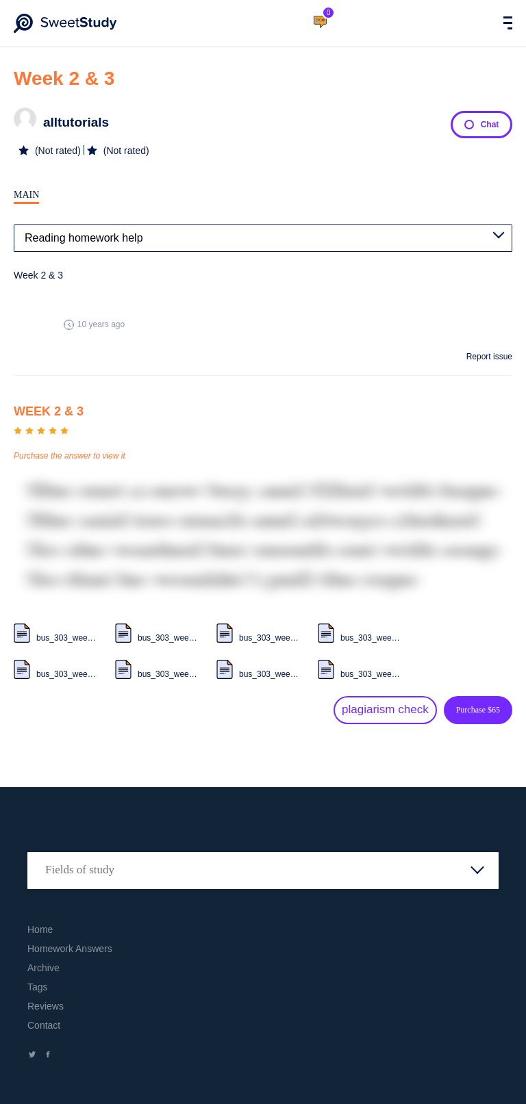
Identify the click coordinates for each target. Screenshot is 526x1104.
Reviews (45, 1006)
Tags (37, 986)
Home (40, 929)
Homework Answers (69, 948)
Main (26, 195)
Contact (43, 1025)
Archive (43, 967)
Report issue (489, 356)
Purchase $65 (478, 710)
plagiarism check (385, 709)
